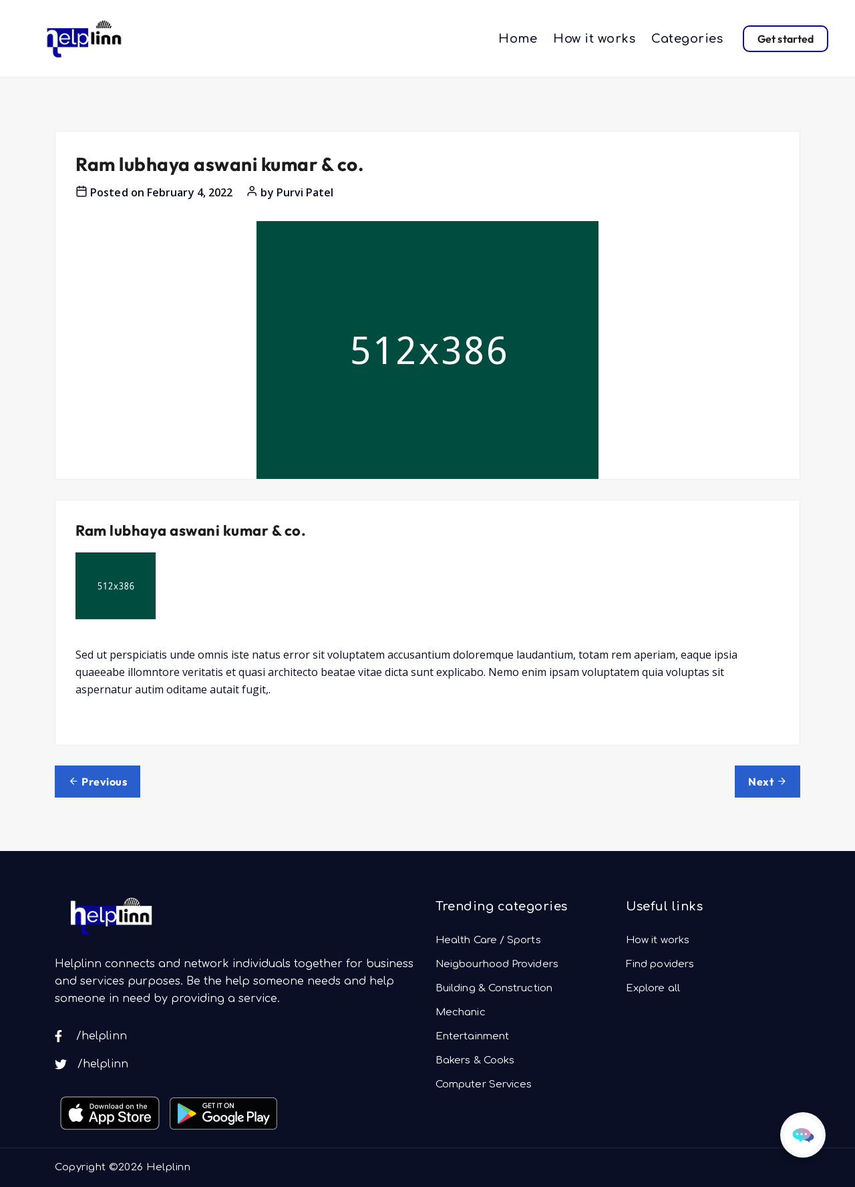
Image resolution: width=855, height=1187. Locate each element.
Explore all (653, 988)
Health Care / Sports (488, 940)
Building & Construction (494, 988)
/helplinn (91, 1036)
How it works (594, 38)
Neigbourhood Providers (497, 964)
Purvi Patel (305, 192)
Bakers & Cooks (475, 1060)
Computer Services (484, 1084)
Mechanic (461, 1012)
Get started (785, 38)
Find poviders (660, 964)
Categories (687, 38)
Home (517, 38)
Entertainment (472, 1036)
